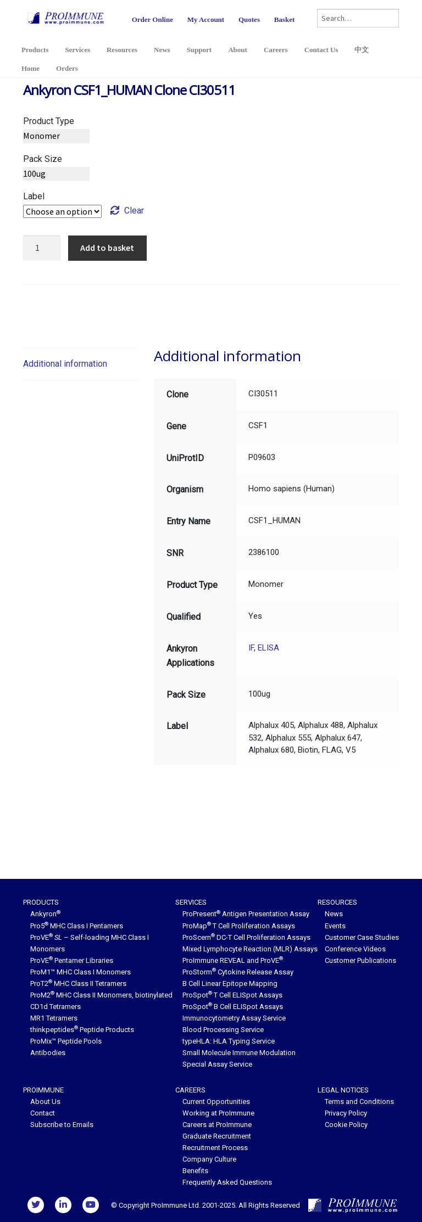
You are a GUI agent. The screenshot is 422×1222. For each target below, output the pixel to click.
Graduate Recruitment (216, 1136)
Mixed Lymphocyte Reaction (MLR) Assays (250, 949)
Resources (122, 50)
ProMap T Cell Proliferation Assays (238, 926)
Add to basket (107, 247)
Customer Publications (360, 960)
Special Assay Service (217, 1064)
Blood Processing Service (223, 1029)
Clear (134, 210)
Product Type (48, 121)
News (162, 50)
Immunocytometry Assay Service (234, 1018)
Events (335, 926)
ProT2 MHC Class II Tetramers (78, 983)
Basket (284, 19)
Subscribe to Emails (61, 1124)
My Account (206, 19)
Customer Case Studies (362, 937)
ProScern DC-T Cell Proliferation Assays (246, 937)
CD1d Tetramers (55, 1006)
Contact (42, 1113)
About (237, 50)
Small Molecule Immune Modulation (239, 1053)
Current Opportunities (216, 1101)
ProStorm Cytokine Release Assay (237, 972)
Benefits (195, 1171)
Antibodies (47, 1053)
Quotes (249, 19)
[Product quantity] (41, 248)
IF (251, 648)
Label (34, 196)
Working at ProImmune (218, 1113)
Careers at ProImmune (217, 1124)
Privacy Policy (346, 1113)
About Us (45, 1101)
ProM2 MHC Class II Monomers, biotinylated (101, 995)
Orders (67, 68)
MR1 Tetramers (53, 1018)
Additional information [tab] (65, 363)
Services (77, 50)
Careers (276, 50)
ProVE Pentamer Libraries (71, 960)
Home (30, 68)
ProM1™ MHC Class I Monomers (80, 972)
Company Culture (209, 1159)
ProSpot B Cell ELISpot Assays (232, 1006)
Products (35, 50)
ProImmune (43, 1090)
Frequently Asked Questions (227, 1182)
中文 (361, 50)
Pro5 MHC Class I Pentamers (76, 926)
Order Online (152, 19)
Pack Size (42, 159)
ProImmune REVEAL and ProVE (232, 960)
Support (199, 50)
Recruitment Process (215, 1147)
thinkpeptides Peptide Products (82, 1029)
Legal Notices (343, 1090)
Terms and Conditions (359, 1101)
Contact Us (321, 50)
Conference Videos (355, 949)
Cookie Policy (346, 1124)
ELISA (268, 648)
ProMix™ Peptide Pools (66, 1041)
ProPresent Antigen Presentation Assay (245, 914)
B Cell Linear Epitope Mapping (229, 983)
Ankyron (45, 914)
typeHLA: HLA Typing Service (228, 1041)
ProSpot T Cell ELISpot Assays (232, 995)
